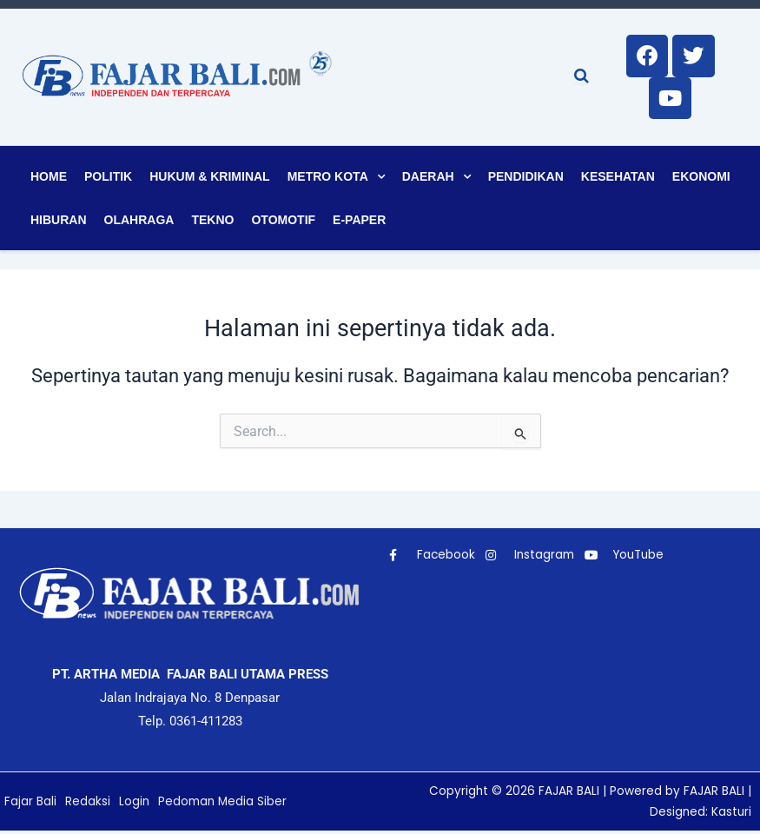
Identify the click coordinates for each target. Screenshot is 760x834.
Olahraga (139, 222)
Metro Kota (327, 179)
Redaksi (87, 803)
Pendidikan (526, 179)
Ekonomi (701, 179)
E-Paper (359, 222)
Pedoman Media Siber (225, 803)
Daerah (428, 179)
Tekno (212, 222)
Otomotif (283, 222)
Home (48, 179)
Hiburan (58, 222)
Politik (108, 179)
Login (134, 803)
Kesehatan (618, 179)
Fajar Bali (30, 803)
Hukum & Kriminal (209, 179)
